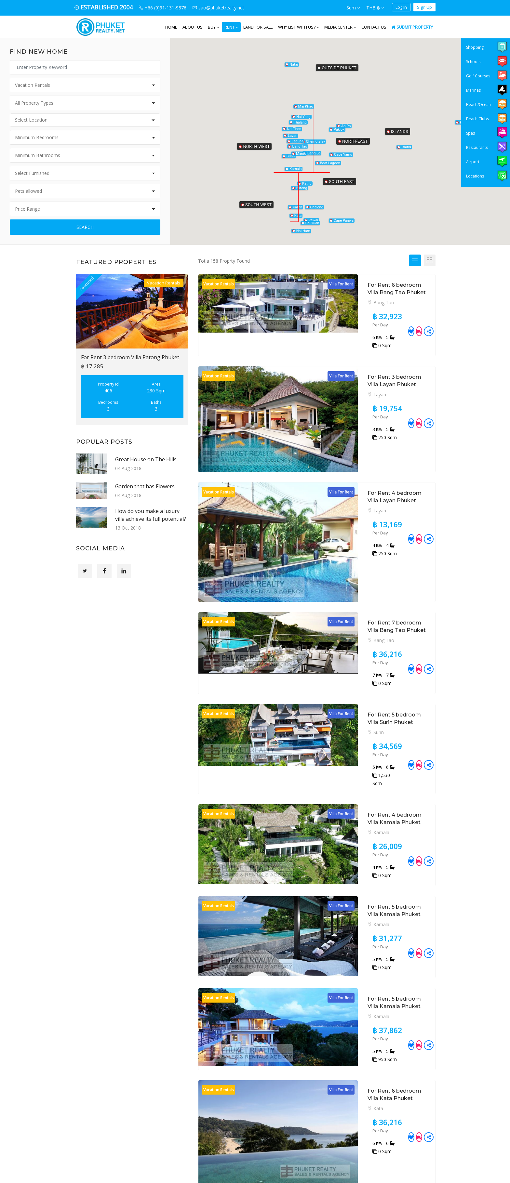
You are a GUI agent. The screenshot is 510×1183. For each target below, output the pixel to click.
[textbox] (87, 119)
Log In (401, 7)
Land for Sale (258, 27)
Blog (265, 1129)
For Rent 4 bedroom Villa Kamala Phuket (366, 660)
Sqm (353, 8)
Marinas (473, 90)
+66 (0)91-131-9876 (202, 1128)
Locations (475, 176)
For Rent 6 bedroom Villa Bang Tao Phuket (368, 285)
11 (371, 1034)
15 (406, 1034)
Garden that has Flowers (145, 486)
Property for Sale (278, 1073)
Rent (231, 27)
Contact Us (373, 27)
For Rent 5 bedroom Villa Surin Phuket (362, 591)
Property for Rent (278, 1084)
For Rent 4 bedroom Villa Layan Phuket (364, 433)
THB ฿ (375, 8)
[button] (339, 126)
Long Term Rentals (280, 1107)
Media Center (340, 27)
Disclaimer (271, 1152)
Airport (472, 161)
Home (171, 27)
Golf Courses (478, 76)
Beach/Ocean (478, 104)
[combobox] (85, 120)
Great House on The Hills (146, 459)
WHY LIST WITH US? (298, 27)
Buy (213, 27)
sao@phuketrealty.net (205, 1145)
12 (382, 1034)
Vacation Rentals (277, 1118)
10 (359, 1034)
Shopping (475, 47)
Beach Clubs (477, 119)
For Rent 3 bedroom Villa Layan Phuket (364, 354)
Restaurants (477, 147)
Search (85, 227)
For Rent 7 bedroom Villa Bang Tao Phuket (368, 522)
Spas (470, 133)
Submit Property (412, 27)
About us (192, 27)
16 (418, 1034)
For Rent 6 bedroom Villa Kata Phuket (362, 868)
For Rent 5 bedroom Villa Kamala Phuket (366, 730)
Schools (473, 61)
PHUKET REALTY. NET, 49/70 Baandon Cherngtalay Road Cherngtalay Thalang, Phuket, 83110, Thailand (206, 1092)
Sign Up (424, 7)
